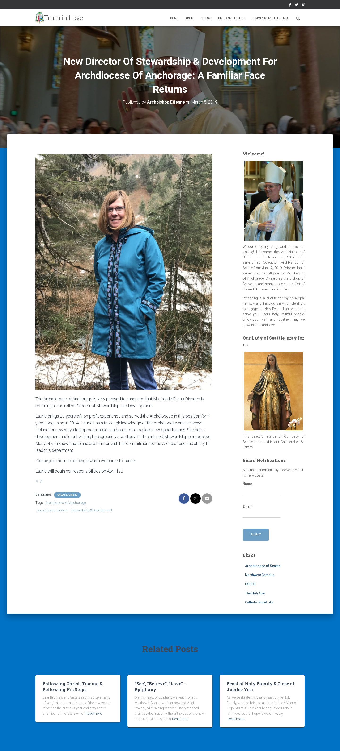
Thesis (206, 18)
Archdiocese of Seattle (262, 566)
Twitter (296, 5)
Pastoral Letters (231, 18)
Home (174, 18)
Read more (93, 713)
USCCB (250, 584)
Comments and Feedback (269, 18)
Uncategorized (67, 495)
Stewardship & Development (91, 510)
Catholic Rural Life (259, 602)
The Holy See (255, 593)
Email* (261, 511)
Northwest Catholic (259, 575)
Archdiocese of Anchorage (66, 503)
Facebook (290, 5)
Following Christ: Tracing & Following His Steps (72, 686)
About (190, 18)
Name (261, 488)
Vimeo (303, 5)
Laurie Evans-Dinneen (52, 510)
